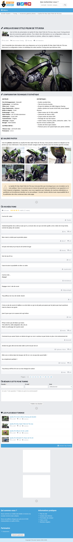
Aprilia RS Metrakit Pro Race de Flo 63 (21, 438)
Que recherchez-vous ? (49, 2)
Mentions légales (45, 522)
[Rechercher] (65, 5)
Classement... (6, 531)
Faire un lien (44, 520)
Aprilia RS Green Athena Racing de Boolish (23, 417)
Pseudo (3, 384)
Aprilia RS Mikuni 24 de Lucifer (19, 431)
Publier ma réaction (36, 403)
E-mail (27, 384)
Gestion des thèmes (46, 516)
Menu (4, 10)
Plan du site (43, 514)
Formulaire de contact (46, 518)
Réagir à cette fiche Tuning (15, 381)
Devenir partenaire (17, 535)
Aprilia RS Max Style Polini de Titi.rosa (21, 424)
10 (51, 377)
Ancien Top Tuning (64, 445)
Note (50, 384)
